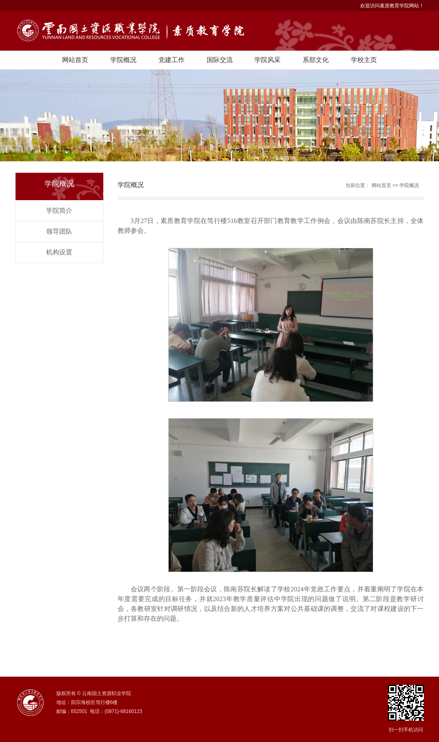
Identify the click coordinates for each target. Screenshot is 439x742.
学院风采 (267, 59)
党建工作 (171, 59)
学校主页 (364, 59)
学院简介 (59, 210)
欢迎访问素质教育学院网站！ (392, 6)
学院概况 (123, 59)
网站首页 (75, 59)
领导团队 (59, 231)
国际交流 (220, 59)
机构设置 (59, 252)
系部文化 (316, 59)
